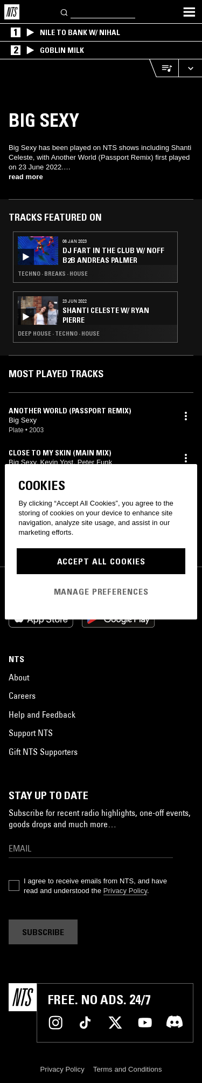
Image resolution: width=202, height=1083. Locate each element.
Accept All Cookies (101, 561)
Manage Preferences (101, 591)
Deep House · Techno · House (59, 333)
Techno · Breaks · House (53, 273)
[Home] (11, 11)
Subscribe (43, 932)
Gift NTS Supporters (43, 751)
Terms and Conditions (127, 1069)
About (19, 677)
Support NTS (31, 732)
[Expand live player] (190, 68)
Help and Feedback (42, 714)
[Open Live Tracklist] (163, 68)
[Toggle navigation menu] (189, 12)
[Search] (65, 11)
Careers (22, 695)
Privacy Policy (125, 891)
